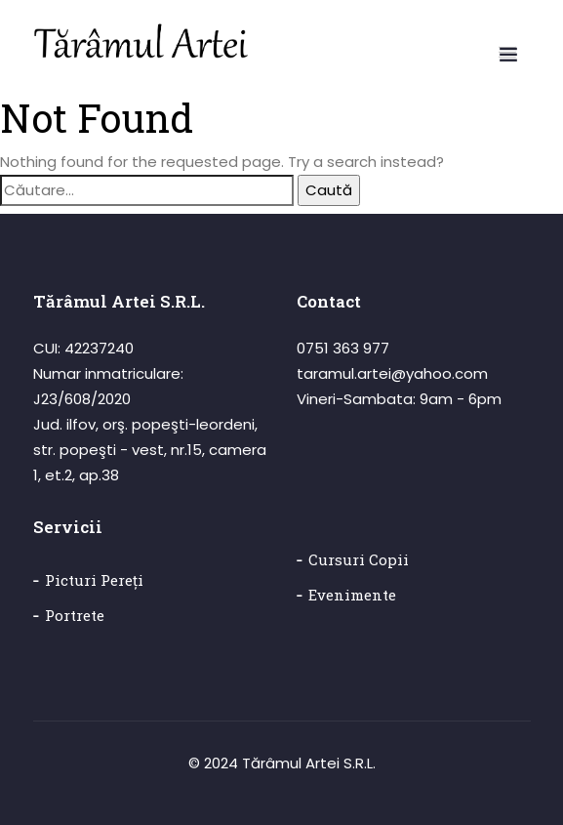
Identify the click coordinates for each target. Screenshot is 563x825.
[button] (507, 51)
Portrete (74, 615)
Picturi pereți (94, 580)
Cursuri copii (358, 559)
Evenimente (352, 594)
